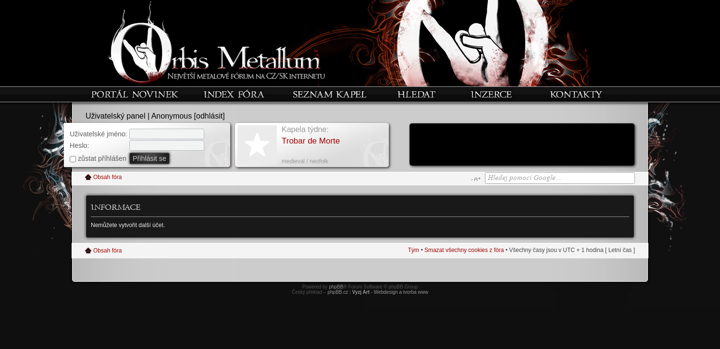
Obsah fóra (107, 177)
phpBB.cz (337, 292)
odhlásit (209, 116)
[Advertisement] (522, 145)
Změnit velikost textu (476, 179)
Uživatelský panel (116, 116)
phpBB (336, 286)
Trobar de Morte (311, 140)
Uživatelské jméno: (98, 134)
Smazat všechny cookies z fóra (464, 250)
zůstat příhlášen (98, 158)
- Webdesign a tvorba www (390, 292)
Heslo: (79, 145)
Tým (413, 250)
